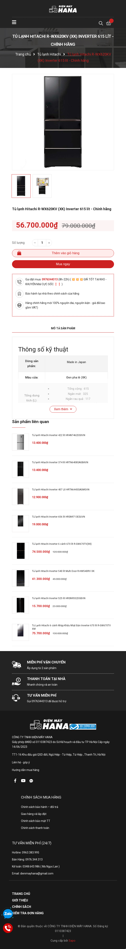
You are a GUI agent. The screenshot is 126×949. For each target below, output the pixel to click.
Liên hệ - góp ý (21, 762)
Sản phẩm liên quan (30, 421)
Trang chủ (21, 894)
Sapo (72, 940)
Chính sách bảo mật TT (35, 821)
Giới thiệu (20, 900)
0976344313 (50, 279)
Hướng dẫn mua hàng (25, 770)
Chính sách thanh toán (35, 828)
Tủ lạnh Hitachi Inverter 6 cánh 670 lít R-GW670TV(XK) (62, 544)
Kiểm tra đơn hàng (28, 913)
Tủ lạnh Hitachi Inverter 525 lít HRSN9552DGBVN (58, 598)
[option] (63, 122)
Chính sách (21, 907)
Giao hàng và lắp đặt (33, 814)
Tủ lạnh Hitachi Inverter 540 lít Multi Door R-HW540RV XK (63, 571)
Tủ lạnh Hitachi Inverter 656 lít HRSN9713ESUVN (58, 516)
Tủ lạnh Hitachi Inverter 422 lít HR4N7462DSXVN (58, 435)
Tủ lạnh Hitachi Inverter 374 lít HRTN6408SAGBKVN (60, 462)
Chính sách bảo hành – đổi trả (39, 807)
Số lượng (18, 243)
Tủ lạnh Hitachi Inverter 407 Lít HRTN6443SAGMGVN (60, 489)
